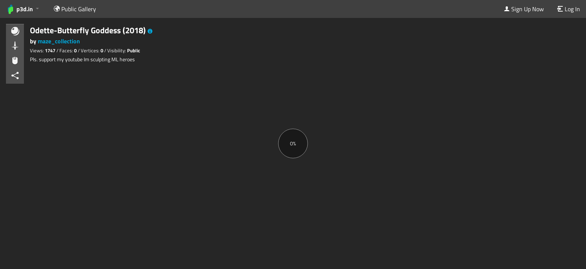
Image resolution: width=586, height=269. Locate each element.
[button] (150, 31)
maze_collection (59, 41)
